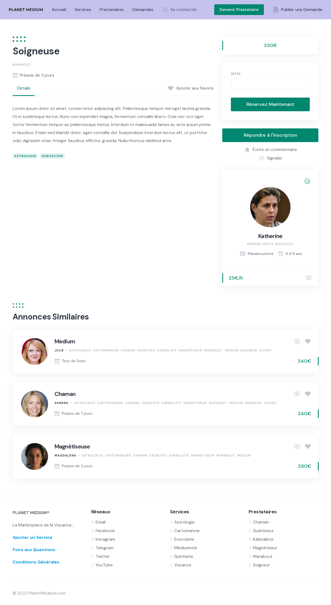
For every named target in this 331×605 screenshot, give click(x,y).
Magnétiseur (190, 350)
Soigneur (249, 350)
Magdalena (65, 455)
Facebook (105, 530)
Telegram (105, 548)
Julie (59, 350)
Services (83, 9)
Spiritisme (183, 556)
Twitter (103, 556)
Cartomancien (106, 350)
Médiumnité (185, 548)
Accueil (59, 9)
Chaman (128, 350)
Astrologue (80, 350)
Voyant (265, 350)
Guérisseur (263, 530)
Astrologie (25, 156)
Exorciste (146, 350)
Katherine (270, 236)
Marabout (22, 64)
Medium (64, 341)
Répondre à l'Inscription (270, 135)
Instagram (105, 539)
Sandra (61, 403)
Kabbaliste (167, 350)
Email (101, 522)
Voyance (182, 565)
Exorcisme (184, 539)
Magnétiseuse (72, 446)
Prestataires (112, 9)
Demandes (142, 9)
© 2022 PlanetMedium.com (39, 593)
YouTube (104, 565)
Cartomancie (187, 530)
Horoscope (52, 156)
